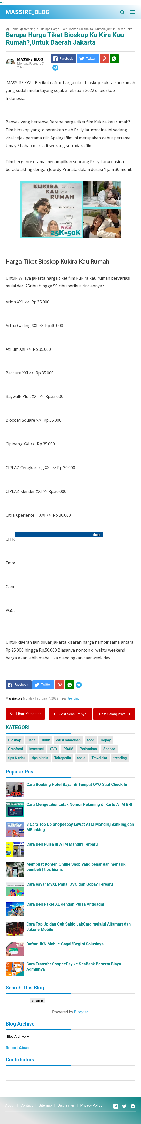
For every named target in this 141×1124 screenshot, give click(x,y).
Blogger (81, 1012)
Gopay (106, 740)
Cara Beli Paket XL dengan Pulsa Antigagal (65, 904)
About (9, 1105)
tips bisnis (40, 758)
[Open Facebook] (116, 1106)
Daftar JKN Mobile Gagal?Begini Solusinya (65, 944)
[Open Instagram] (133, 1106)
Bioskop (14, 740)
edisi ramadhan (68, 740)
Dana (31, 740)
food (90, 740)
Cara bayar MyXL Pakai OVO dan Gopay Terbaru (69, 884)
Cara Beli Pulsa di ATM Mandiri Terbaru (62, 844)
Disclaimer (66, 1105)
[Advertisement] (59, 573)
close (96, 535)
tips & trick (16, 758)
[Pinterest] (104, 58)
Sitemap (45, 1105)
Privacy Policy (91, 1105)
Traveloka (99, 758)
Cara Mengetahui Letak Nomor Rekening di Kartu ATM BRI (79, 804)
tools (81, 758)
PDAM (68, 749)
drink (46, 740)
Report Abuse (18, 1047)
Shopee (109, 749)
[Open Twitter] (124, 1106)
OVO (53, 749)
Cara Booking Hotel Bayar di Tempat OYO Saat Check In (76, 784)
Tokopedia (62, 758)
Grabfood (15, 749)
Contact (27, 1105)
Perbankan (88, 749)
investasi (36, 749)
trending (74, 698)
